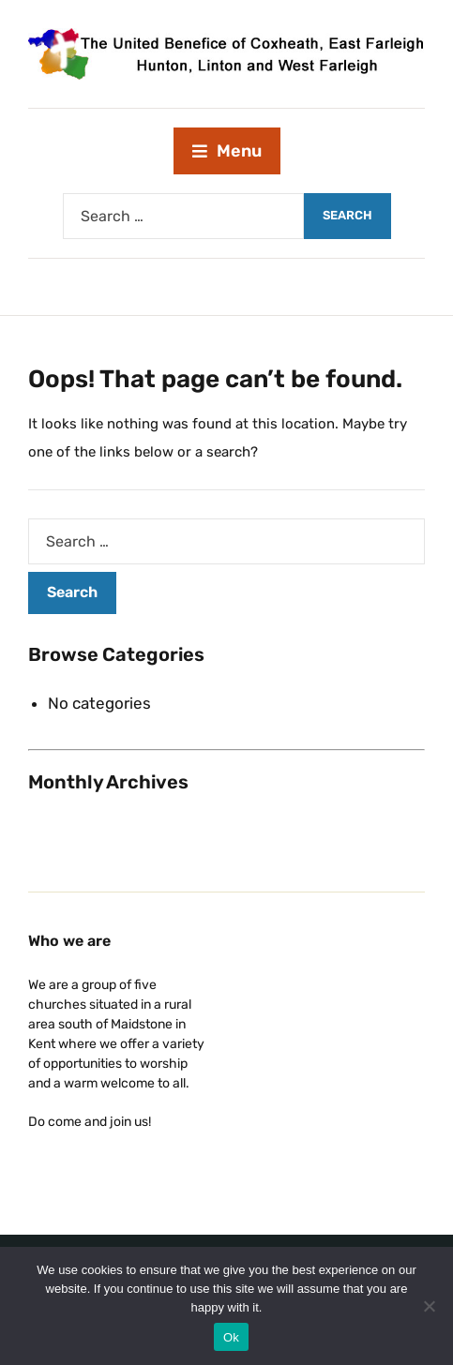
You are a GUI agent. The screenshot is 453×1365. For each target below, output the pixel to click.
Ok (231, 1337)
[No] (429, 1306)
